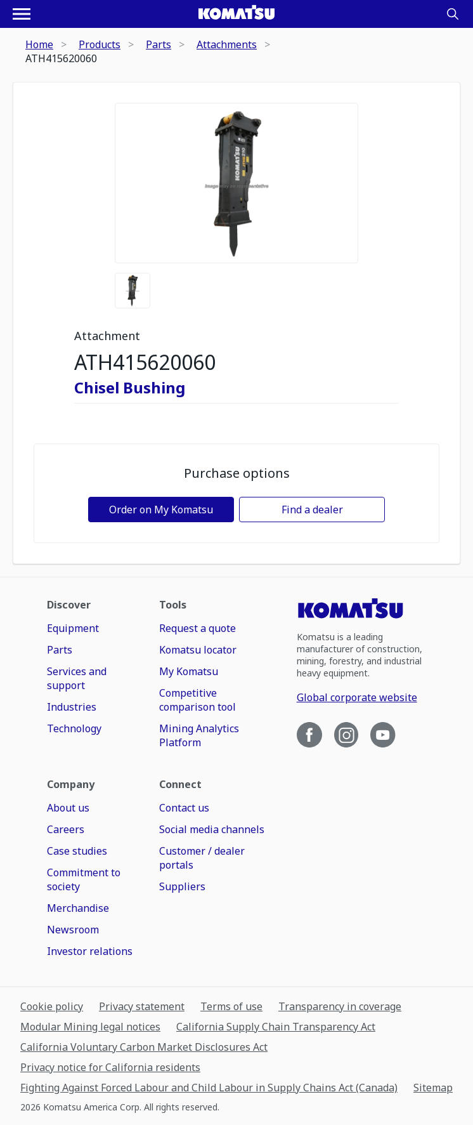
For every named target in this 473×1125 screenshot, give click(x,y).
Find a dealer (312, 509)
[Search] (452, 14)
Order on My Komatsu (161, 509)
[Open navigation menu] (21, 14)
